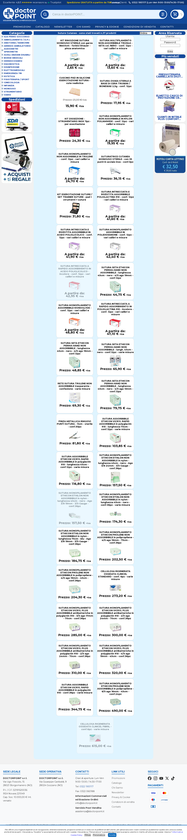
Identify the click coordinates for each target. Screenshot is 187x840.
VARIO (7, 95)
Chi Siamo (84, 26)
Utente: (170, 36)
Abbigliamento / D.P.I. (17, 40)
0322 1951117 (86, 786)
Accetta (112, 835)
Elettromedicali (14, 70)
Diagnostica (11, 64)
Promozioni (22, 26)
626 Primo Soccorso (17, 37)
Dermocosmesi (13, 61)
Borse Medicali (13, 58)
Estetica (9, 76)
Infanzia (9, 85)
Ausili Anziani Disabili (17, 55)
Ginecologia (11, 82)
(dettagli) (116, 3)
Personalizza (99, 835)
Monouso (10, 88)
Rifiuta (88, 835)
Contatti (167, 26)
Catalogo (43, 26)
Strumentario (13, 92)
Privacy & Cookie (107, 26)
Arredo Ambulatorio (17, 46)
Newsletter (63, 26)
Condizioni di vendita (140, 26)
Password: (170, 42)
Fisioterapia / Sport (16, 79)
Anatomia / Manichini (16, 43)
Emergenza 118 (13, 73)
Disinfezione (11, 67)
